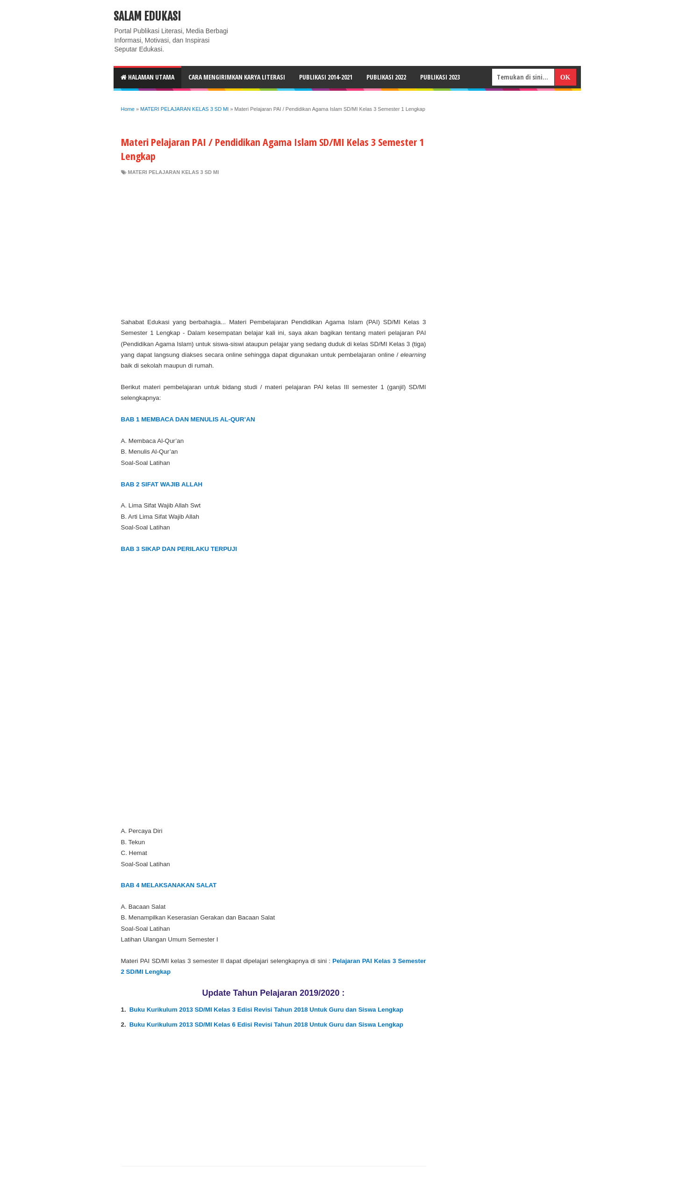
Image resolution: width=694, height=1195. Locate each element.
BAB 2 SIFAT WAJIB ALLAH (162, 484)
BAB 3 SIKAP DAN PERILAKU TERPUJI (179, 548)
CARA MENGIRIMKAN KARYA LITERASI (236, 76)
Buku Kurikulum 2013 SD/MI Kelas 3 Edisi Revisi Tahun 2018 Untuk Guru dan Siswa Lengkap (266, 1009)
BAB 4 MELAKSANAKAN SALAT (169, 885)
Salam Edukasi (147, 16)
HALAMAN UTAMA (147, 76)
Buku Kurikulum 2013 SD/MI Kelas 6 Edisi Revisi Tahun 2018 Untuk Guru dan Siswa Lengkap (266, 1024)
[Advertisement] (273, 246)
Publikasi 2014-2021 (325, 76)
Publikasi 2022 (386, 76)
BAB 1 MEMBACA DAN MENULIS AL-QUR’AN (188, 419)
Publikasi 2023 (440, 76)
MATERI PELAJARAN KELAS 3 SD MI (173, 172)
